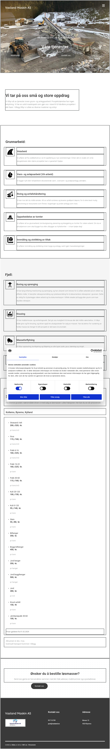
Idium (13, 745)
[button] (15, 55)
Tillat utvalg (54, 397)
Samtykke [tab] (23, 357)
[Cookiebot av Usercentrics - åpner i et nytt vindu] (92, 350)
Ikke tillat (23, 397)
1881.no (24, 745)
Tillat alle (86, 397)
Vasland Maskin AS (18, 7)
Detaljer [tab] (55, 357)
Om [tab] (87, 357)
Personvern (32, 745)
